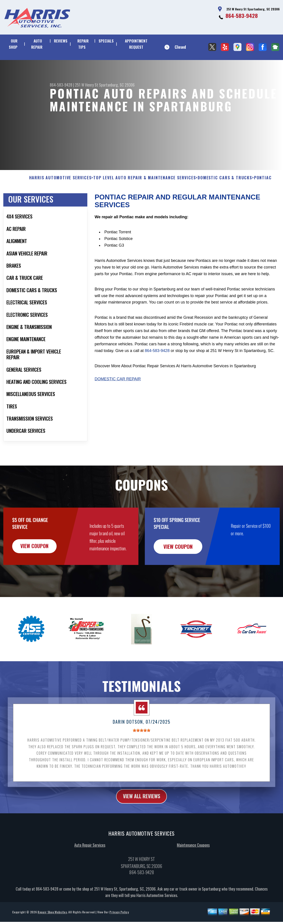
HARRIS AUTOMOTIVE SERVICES (60, 199)
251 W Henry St (86, 85)
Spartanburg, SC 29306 (117, 85)
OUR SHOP (13, 44)
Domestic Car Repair (118, 400)
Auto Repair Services (89, 867)
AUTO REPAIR (36, 44)
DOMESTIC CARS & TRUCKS (225, 199)
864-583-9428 (242, 15)
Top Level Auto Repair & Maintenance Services (144, 199)
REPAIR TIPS (83, 44)
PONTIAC (263, 199)
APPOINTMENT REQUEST (136, 44)
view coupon (36, 568)
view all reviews (141, 818)
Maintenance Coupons (193, 867)
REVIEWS (60, 41)
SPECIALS (106, 41)
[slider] (141, 752)
